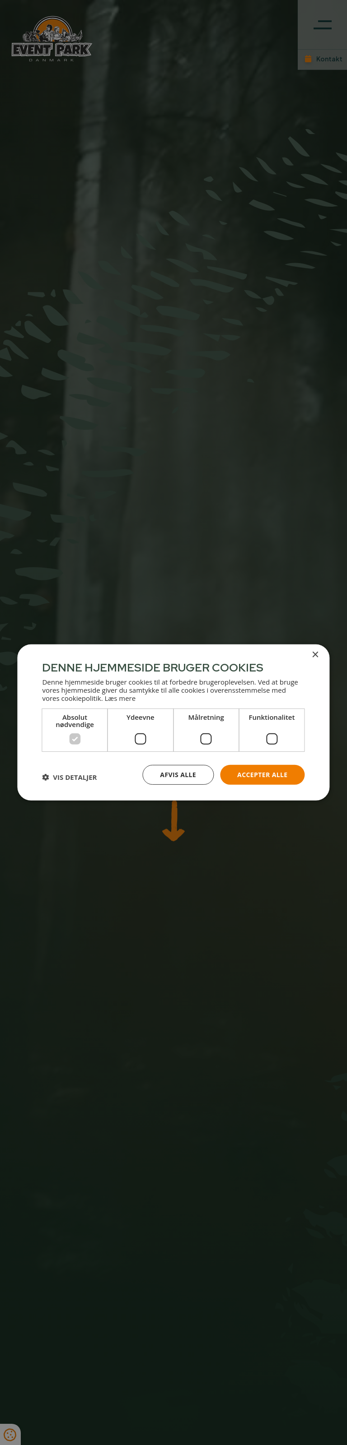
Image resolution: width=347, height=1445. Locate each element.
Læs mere (120, 697)
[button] (69, 777)
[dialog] (173, 722)
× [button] (315, 655)
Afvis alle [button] (178, 774)
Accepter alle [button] (262, 774)
